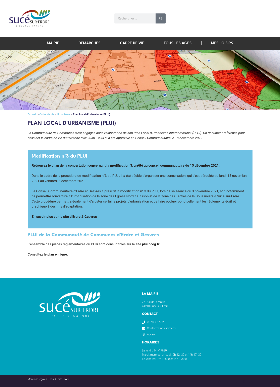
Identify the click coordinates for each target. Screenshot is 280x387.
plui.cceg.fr (151, 244)
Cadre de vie (132, 43)
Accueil (32, 114)
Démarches (90, 43)
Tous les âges (177, 43)
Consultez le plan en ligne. (48, 254)
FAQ (66, 379)
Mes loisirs (222, 43)
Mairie (53, 43)
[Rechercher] (161, 18)
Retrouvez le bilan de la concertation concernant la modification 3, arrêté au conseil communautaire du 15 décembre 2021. (126, 165)
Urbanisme (63, 114)
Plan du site (55, 379)
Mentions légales (37, 379)
